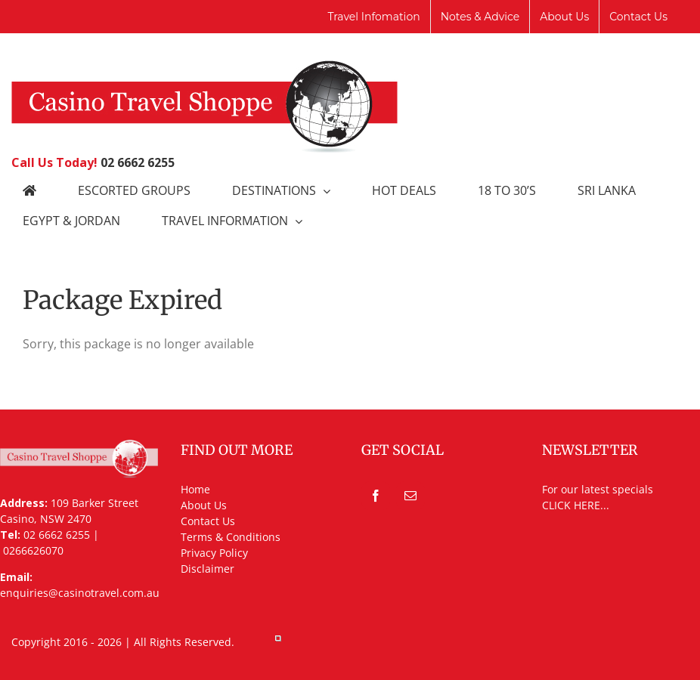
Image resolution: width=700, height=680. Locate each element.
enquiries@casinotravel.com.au (80, 593)
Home (195, 489)
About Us (204, 505)
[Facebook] (375, 495)
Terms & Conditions (230, 537)
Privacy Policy (214, 553)
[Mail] (410, 495)
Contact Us (208, 521)
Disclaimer (207, 568)
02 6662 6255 (138, 162)
